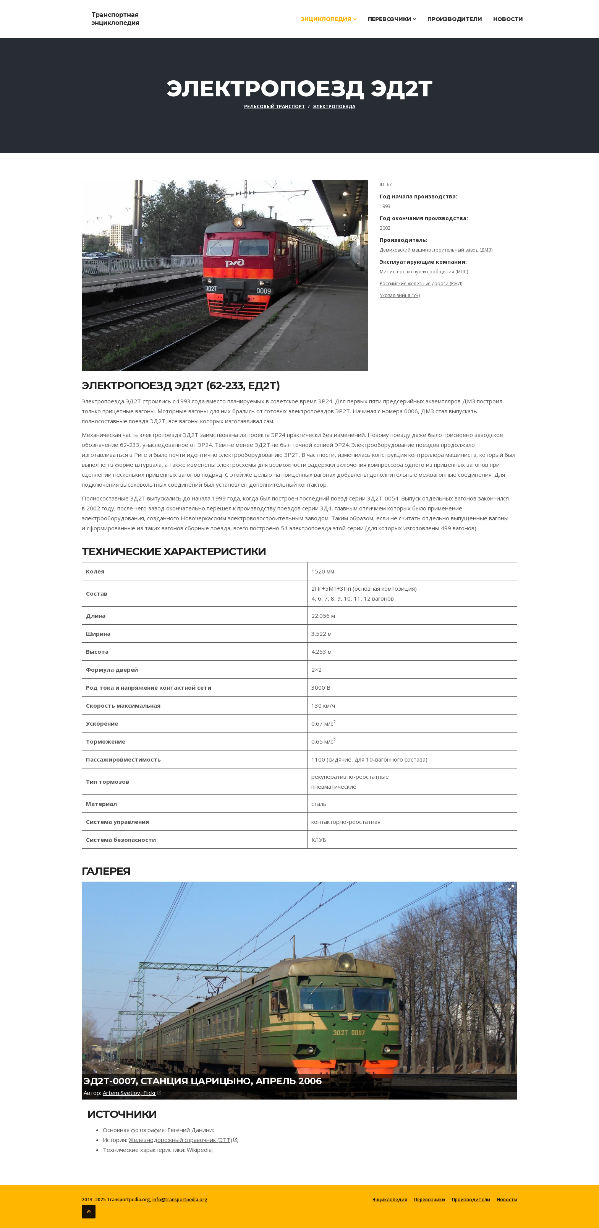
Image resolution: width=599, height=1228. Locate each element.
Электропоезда (334, 106)
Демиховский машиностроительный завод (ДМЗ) (436, 250)
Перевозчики (392, 19)
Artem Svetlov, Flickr (129, 1092)
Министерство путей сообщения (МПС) (424, 271)
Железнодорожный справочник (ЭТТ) (180, 1140)
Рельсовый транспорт (274, 106)
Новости (508, 19)
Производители (454, 19)
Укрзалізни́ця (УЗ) (400, 295)
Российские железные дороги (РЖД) (421, 283)
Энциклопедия (328, 19)
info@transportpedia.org (179, 1199)
